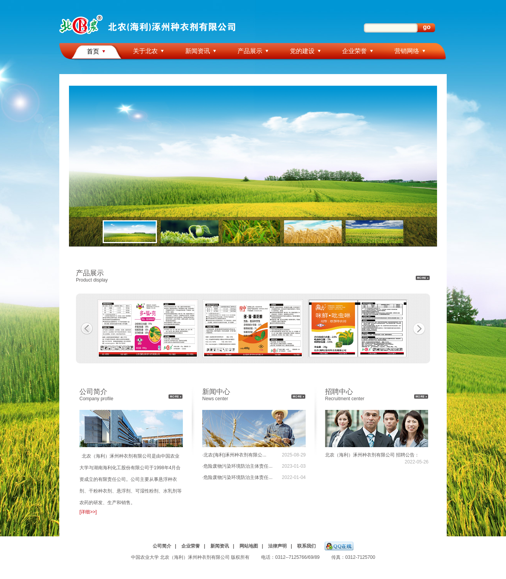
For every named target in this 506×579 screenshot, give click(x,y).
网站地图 (248, 546)
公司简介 (162, 546)
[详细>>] (88, 512)
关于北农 (145, 51)
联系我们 (306, 546)
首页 (93, 51)
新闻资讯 (197, 51)
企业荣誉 (354, 51)
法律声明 (277, 546)
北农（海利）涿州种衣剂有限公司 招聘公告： (372, 455)
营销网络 (406, 51)
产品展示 (250, 51)
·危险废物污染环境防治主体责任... (237, 466)
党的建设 (302, 51)
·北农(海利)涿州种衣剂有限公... (234, 455)
